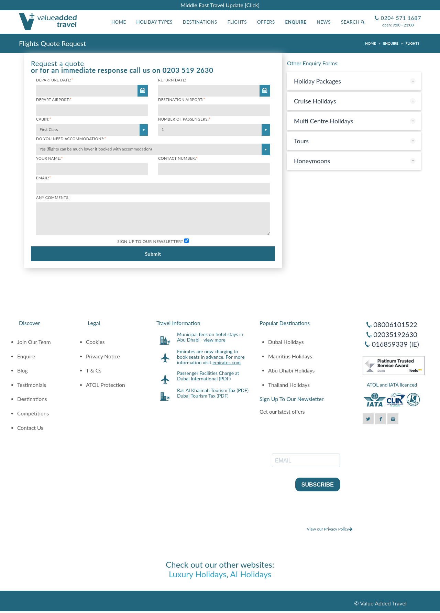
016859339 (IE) (395, 344)
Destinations (200, 22)
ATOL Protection (105, 385)
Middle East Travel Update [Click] (220, 5)
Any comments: (52, 197)
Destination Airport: (181, 99)
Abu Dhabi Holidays (291, 370)
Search (352, 22)
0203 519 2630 (188, 70)
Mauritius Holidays (290, 356)
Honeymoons (312, 161)
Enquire (296, 22)
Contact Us (30, 428)
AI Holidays (250, 574)
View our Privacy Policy (329, 529)
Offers (266, 22)
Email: (43, 178)
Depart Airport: (54, 99)
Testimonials (31, 385)
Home (118, 22)
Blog (22, 370)
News (324, 22)
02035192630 (395, 334)
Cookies (95, 342)
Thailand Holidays (289, 385)
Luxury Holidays (198, 574)
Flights (237, 22)
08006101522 (395, 324)
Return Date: (172, 80)
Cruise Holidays (315, 101)
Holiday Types (154, 22)
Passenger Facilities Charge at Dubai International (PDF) (208, 375)
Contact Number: (178, 158)
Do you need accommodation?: (71, 138)
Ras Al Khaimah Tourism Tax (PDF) (213, 390)
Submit (153, 254)
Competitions (33, 413)
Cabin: (43, 119)
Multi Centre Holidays (323, 121)
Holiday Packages (317, 81)
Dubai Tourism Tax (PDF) (203, 396)
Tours (301, 141)
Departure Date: (54, 80)
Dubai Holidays (286, 342)
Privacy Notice (103, 356)
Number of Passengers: (184, 119)
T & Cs (93, 370)
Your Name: (49, 158)
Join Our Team (34, 342)
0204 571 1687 (400, 14)
